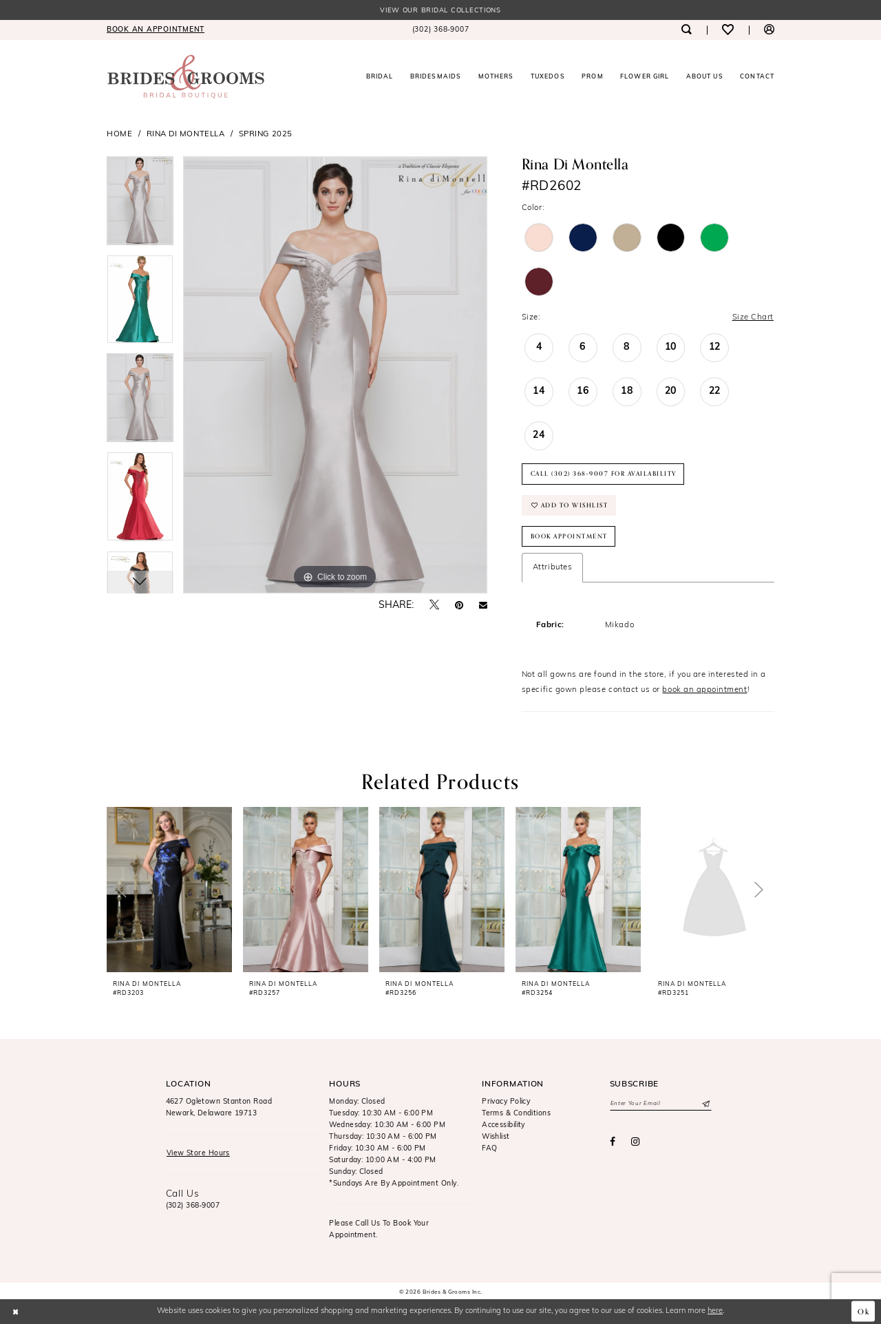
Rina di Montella (186, 134)
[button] (769, 30)
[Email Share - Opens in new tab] (483, 606)
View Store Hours (198, 1154)
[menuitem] (156, 30)
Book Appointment (569, 536)
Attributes (552, 567)
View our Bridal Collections (440, 11)
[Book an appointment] (156, 30)
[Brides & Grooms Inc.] (186, 76)
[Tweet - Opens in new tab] (434, 605)
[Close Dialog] (15, 1312)
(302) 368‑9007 (193, 1206)
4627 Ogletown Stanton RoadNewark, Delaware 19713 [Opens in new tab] (219, 1108)
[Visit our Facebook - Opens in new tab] (612, 1142)
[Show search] (686, 30)
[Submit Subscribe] (705, 1104)
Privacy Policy (506, 1102)
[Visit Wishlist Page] (728, 30)
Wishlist (496, 1137)
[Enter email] (661, 1104)
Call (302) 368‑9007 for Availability (604, 474)
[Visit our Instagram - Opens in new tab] (635, 1142)
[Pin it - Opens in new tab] (459, 605)
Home (119, 134)
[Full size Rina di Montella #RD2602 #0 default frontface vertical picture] (335, 375)
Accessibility (503, 1126)
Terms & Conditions (516, 1114)
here (715, 1311)
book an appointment (704, 690)
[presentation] (169, 889)
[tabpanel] (140, 205)
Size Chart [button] (753, 317)
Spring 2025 (266, 134)
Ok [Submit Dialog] (864, 1311)
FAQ (489, 1149)
